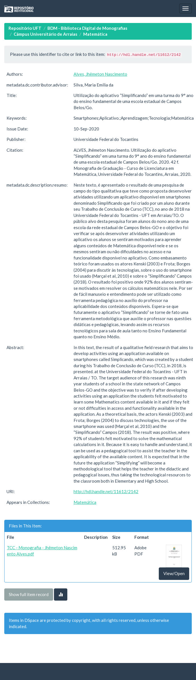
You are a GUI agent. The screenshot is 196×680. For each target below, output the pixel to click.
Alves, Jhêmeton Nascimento (100, 74)
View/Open (174, 573)
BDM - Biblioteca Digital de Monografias (87, 28)
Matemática (95, 34)
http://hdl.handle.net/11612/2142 (106, 491)
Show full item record (29, 594)
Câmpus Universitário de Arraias (45, 34)
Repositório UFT (25, 28)
